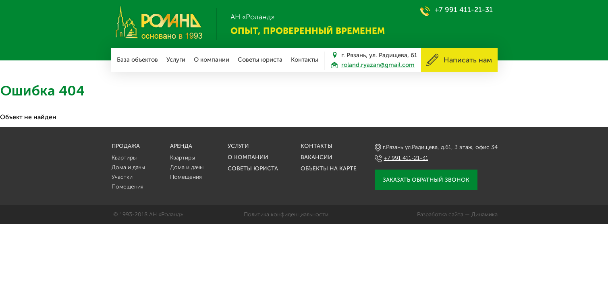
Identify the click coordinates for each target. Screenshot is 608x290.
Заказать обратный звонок (426, 179)
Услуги (175, 59)
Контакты (304, 59)
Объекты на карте (329, 168)
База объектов (137, 59)
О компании (211, 59)
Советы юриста (260, 59)
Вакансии (316, 157)
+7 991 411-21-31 (464, 9)
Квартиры (124, 157)
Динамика (484, 214)
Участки (122, 177)
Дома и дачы (128, 167)
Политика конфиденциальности (286, 214)
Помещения (127, 186)
